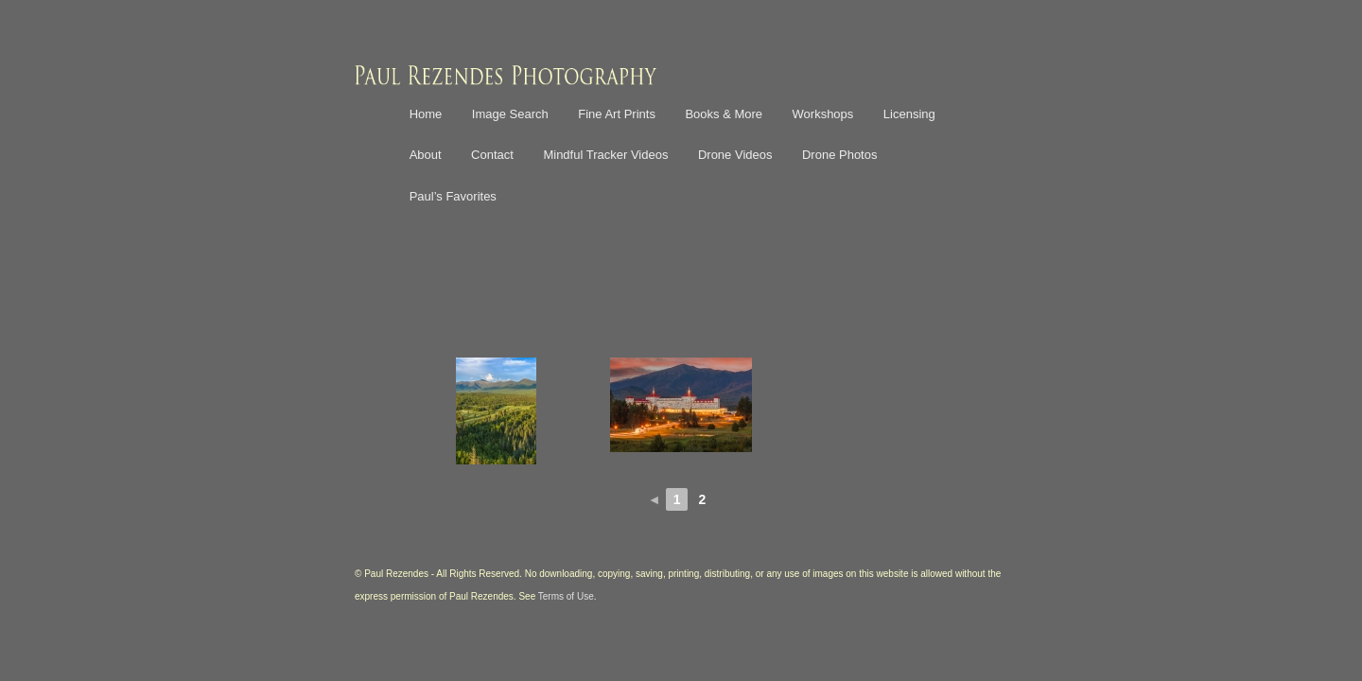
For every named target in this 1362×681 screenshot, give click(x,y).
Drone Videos (735, 155)
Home (426, 114)
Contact (492, 155)
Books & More (723, 114)
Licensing (909, 114)
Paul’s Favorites (453, 196)
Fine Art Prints (616, 114)
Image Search (510, 114)
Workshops (823, 114)
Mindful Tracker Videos (605, 155)
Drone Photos (840, 155)
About (426, 155)
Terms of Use (566, 596)
